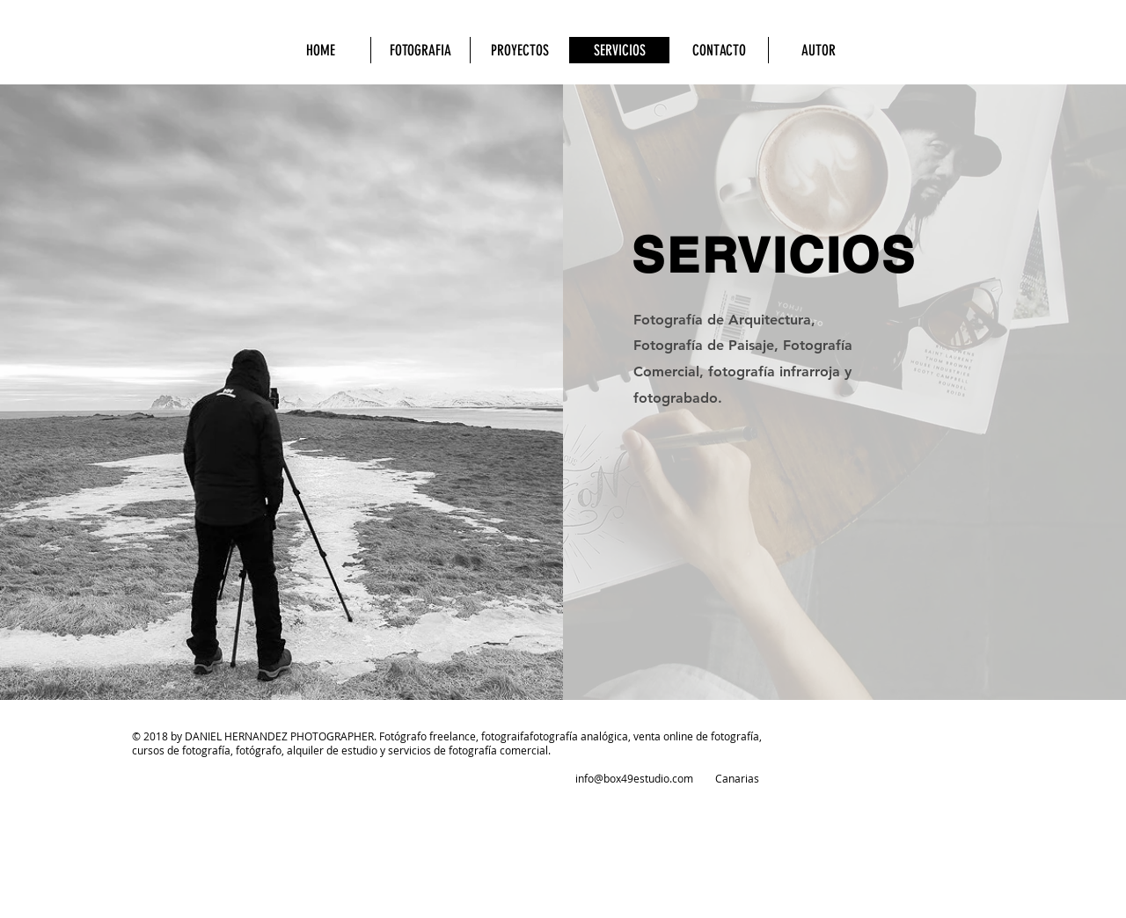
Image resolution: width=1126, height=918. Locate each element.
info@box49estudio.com (634, 778)
